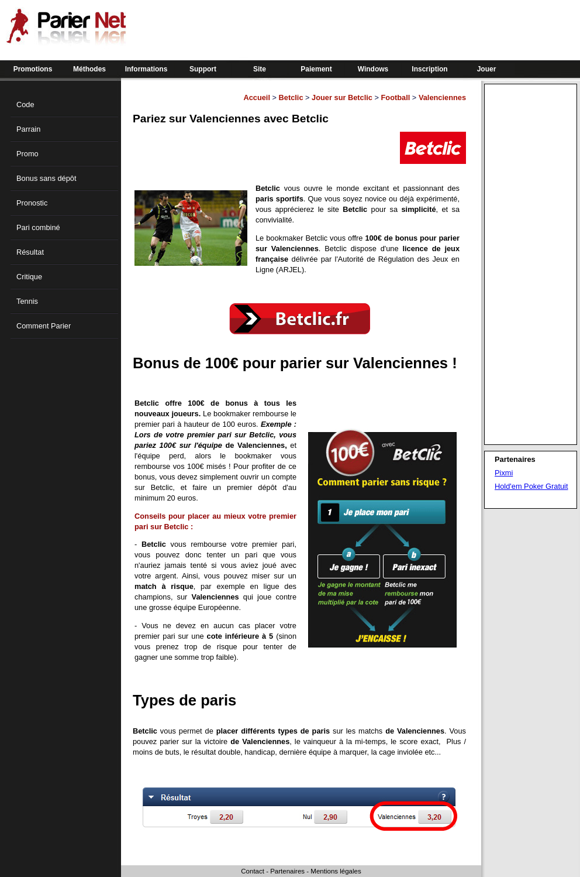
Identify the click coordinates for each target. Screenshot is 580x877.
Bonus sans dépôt (46, 178)
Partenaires (287, 871)
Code (25, 104)
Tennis (27, 301)
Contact (252, 871)
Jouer (486, 69)
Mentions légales (335, 871)
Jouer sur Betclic (342, 97)
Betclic (291, 97)
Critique (29, 276)
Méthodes (89, 69)
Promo (27, 153)
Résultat (30, 252)
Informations (146, 69)
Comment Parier (43, 325)
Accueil (256, 97)
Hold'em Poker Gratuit (531, 486)
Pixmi (504, 472)
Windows (373, 69)
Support (202, 69)
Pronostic (31, 202)
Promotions (33, 69)
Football (395, 97)
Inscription (429, 69)
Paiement (316, 69)
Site (259, 69)
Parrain (28, 129)
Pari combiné (38, 227)
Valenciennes (442, 97)
